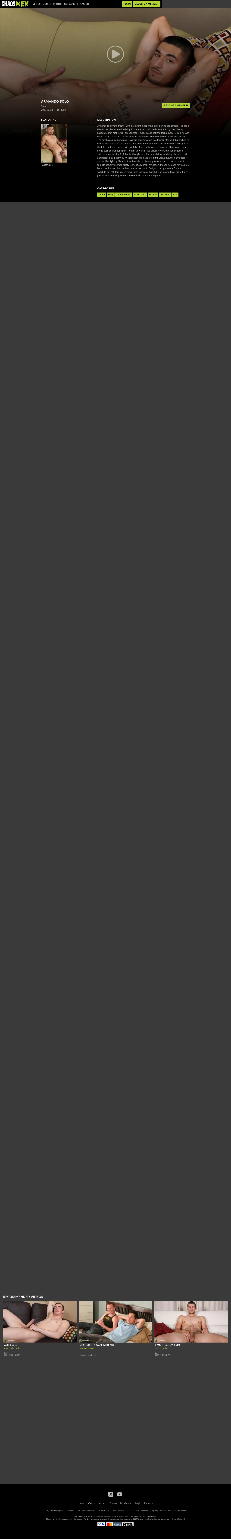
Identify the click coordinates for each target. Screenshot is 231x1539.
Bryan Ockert (9, 1348)
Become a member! (176, 105)
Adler (18, 1348)
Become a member (146, 4)
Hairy (110, 194)
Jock (175, 194)
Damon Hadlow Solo (167, 1345)
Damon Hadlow (161, 1348)
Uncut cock (140, 194)
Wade (92, 1348)
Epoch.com (60, 1519)
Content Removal (178, 1519)
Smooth (153, 194)
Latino (102, 194)
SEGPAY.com (138, 1519)
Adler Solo (11, 1345)
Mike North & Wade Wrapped (97, 1345)
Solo (6, 1353)
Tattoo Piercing (124, 194)
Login (127, 4)
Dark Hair (164, 194)
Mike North (84, 1348)
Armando (47, 165)
